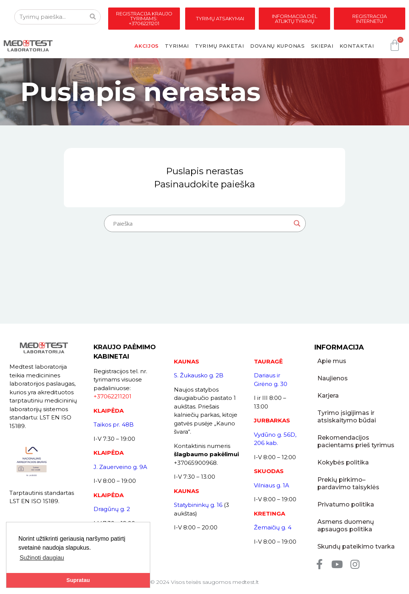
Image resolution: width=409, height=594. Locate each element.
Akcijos (146, 46)
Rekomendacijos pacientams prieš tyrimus (355, 441)
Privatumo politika (345, 504)
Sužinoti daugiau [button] (42, 558)
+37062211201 (112, 396)
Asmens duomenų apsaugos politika (345, 525)
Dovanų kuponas (277, 46)
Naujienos (332, 378)
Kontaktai (357, 46)
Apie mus (331, 361)
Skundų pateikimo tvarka (356, 546)
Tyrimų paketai (219, 46)
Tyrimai (177, 46)
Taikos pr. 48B (114, 424)
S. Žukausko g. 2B (198, 375)
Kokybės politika (343, 462)
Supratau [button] (78, 580)
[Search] (92, 17)
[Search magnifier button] (297, 223)
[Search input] (201, 223)
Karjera (328, 395)
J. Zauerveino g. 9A (120, 466)
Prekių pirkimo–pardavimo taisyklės (348, 483)
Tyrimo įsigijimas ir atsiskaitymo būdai (346, 416)
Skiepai (322, 46)
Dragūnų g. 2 (112, 509)
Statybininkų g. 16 (198, 504)
